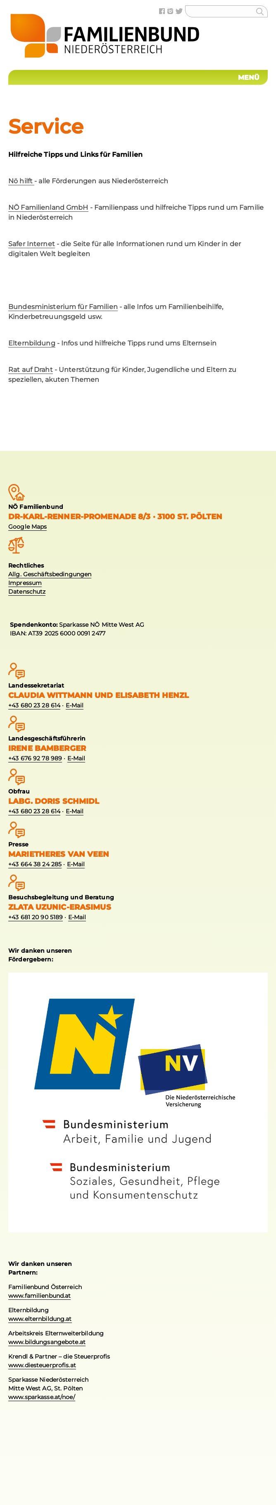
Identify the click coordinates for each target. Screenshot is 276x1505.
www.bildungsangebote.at (47, 1342)
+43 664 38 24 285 (35, 864)
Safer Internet (31, 244)
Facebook (163, 11)
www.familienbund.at (39, 1295)
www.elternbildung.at (40, 1319)
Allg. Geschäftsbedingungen (49, 574)
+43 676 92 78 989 (35, 758)
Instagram (171, 11)
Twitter (180, 11)
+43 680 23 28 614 (34, 705)
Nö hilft (21, 181)
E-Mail (75, 705)
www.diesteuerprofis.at (42, 1365)
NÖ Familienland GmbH (48, 207)
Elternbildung (31, 343)
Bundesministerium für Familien (63, 307)
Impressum (25, 583)
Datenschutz (26, 591)
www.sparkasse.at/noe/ (41, 1397)
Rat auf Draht (30, 370)
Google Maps (27, 526)
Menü (249, 77)
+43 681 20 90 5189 (35, 917)
